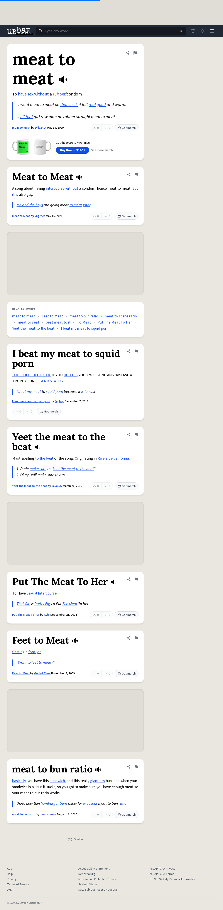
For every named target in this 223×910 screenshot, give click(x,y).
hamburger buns (54, 803)
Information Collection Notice (97, 879)
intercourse (55, 188)
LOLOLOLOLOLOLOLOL (31, 375)
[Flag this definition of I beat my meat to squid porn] (136, 351)
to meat (75, 205)
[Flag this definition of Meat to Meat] (136, 174)
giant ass (97, 781)
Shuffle (75, 839)
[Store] (193, 31)
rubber (59, 94)
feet (35, 662)
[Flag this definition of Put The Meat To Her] (136, 579)
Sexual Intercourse (42, 593)
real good (97, 105)
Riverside (105, 458)
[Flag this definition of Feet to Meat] (136, 637)
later (86, 205)
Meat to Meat (21, 216)
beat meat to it (58, 322)
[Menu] (212, 31)
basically (19, 781)
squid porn (54, 391)
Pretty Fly (41, 604)
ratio (122, 803)
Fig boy (59, 401)
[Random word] (181, 31)
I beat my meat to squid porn (84, 328)
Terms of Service (18, 884)
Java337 (57, 486)
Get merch (126, 128)
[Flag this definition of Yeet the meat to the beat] (136, 434)
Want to (24, 662)
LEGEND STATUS (49, 381)
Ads (9, 869)
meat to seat (28, 322)
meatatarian (48, 814)
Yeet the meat (64, 469)
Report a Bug (86, 874)
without (41, 94)
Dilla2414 (40, 128)
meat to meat (21, 128)
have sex (25, 94)
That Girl (23, 604)
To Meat (84, 322)
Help (10, 874)
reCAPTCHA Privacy (162, 869)
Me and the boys (30, 205)
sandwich (57, 781)
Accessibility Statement (94, 869)
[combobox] (111, 31)
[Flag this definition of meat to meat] (135, 52)
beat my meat (29, 391)
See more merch (102, 150)
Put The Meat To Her (114, 322)
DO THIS (71, 375)
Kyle (47, 615)
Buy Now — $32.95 (72, 150)
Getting (18, 652)
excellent (90, 803)
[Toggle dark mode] (202, 31)
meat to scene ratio (121, 316)
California (121, 458)
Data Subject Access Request (97, 890)
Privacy (12, 879)
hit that (26, 117)
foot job (34, 652)
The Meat (69, 604)
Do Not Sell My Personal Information (173, 879)
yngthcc (40, 216)
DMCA (10, 890)
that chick (69, 105)
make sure (38, 469)
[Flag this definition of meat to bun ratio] (136, 766)
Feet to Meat (52, 316)
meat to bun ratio (83, 316)
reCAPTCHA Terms (162, 874)
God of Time (42, 673)
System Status (88, 884)
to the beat (44, 458)
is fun (85, 391)
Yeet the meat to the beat (33, 328)
